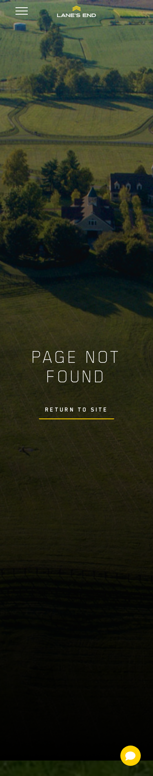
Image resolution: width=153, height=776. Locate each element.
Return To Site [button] (77, 409)
